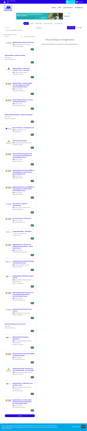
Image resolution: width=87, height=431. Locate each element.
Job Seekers (70, 2)
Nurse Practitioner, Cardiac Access (22, 218)
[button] (79, 27)
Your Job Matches (48, 23)
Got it (83, 426)
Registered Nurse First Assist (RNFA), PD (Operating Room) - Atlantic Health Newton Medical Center (23, 172)
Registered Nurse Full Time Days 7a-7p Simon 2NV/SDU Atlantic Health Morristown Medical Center (23, 294)
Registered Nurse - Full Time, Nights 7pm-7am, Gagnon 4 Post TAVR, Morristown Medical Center (22, 85)
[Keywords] (20, 27)
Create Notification (30, 36)
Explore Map (38, 23)
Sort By (6, 36)
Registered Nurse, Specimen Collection (23, 42)
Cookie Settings (76, 426)
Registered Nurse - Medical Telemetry (15, 55)
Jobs (59, 7)
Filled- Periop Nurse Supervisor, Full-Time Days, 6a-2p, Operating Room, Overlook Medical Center (22, 155)
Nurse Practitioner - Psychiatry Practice (23, 127)
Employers (79, 2)
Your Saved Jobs (59, 23)
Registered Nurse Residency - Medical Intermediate (19, 114)
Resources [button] (79, 7)
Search (26, 23)
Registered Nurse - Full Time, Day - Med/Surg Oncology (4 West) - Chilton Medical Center (23, 246)
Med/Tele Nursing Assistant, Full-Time (15, 324)
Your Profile (68, 7)
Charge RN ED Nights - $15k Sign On (22, 231)
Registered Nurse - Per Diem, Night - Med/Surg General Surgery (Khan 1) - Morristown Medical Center (22, 401)
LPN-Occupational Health (20, 140)
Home (54, 7)
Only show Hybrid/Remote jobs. (14, 30)
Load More (19, 415)
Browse (31, 23)
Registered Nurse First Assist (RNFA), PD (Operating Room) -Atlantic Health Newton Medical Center (23, 188)
